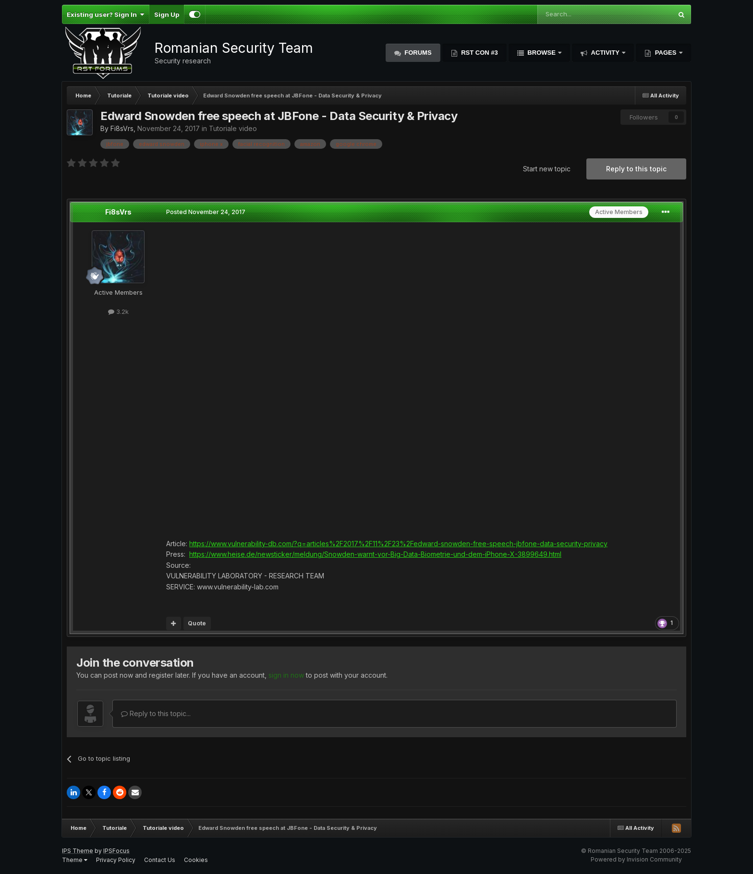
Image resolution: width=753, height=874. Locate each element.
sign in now (286, 675)
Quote (197, 623)
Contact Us (159, 859)
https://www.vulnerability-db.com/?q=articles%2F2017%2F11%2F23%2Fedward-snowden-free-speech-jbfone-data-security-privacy (398, 543)
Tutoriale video (233, 128)
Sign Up (166, 14)
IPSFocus (116, 850)
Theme (74, 859)
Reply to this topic (636, 169)
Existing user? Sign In (105, 14)
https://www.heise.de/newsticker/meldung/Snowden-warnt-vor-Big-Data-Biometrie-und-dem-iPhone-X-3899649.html (375, 554)
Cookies (196, 859)
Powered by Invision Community (636, 859)
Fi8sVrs (122, 128)
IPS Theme (77, 850)
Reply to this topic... (156, 713)
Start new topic (547, 169)
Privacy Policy (115, 859)
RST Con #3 (479, 52)
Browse (542, 52)
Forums (417, 52)
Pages (665, 52)
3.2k (118, 311)
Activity (605, 52)
